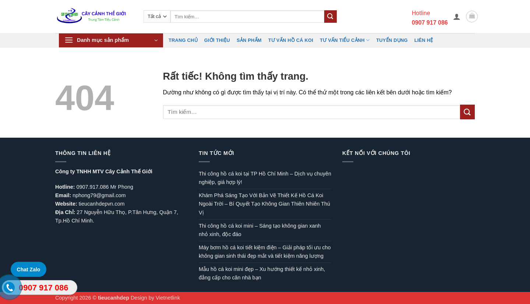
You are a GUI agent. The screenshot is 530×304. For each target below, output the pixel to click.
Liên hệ (423, 40)
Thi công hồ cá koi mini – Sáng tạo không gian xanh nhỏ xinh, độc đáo (260, 230)
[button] (456, 16)
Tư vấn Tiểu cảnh (345, 40)
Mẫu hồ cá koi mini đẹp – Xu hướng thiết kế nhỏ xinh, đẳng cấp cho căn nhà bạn (262, 273)
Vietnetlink (168, 298)
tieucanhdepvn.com (102, 204)
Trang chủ (183, 40)
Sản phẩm (249, 40)
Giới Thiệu (217, 40)
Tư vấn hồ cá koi (290, 40)
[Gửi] (330, 16)
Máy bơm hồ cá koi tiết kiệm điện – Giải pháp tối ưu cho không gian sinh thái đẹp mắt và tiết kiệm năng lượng (265, 252)
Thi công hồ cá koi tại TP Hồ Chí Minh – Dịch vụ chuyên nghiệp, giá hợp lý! (265, 178)
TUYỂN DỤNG (391, 40)
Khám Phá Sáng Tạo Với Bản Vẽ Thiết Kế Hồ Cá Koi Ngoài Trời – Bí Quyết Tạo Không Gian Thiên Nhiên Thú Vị (264, 203)
